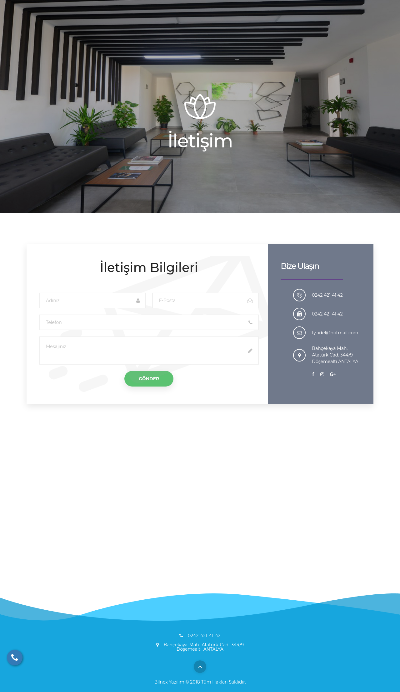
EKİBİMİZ (288, 28)
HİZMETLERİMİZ (236, 28)
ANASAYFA (170, 28)
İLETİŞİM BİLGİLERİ (347, 28)
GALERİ (313, 28)
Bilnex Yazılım (169, 682)
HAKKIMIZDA (200, 28)
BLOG (266, 28)
